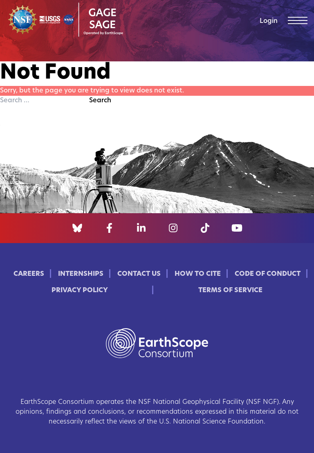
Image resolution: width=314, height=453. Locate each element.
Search (100, 100)
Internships (80, 274)
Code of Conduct (268, 274)
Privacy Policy (80, 290)
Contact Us (139, 274)
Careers (28, 274)
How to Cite (198, 274)
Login (269, 21)
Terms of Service (230, 290)
